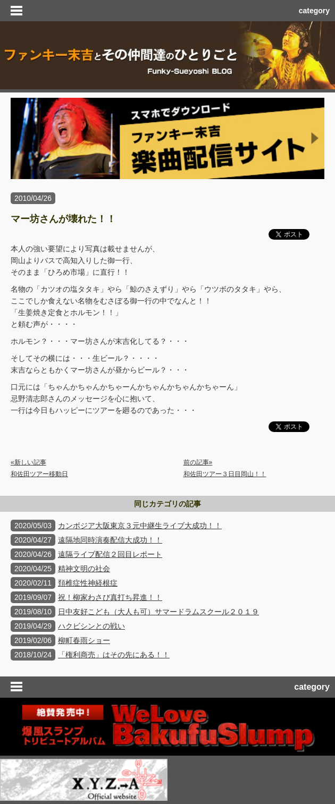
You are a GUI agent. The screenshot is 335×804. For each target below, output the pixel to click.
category (314, 10)
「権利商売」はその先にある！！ (114, 654)
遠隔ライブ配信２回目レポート (110, 554)
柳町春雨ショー (84, 640)
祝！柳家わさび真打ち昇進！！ (110, 597)
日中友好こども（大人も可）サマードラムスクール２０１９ (158, 611)
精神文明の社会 (84, 568)
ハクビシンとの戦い (91, 626)
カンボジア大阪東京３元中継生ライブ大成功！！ (140, 525)
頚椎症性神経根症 (88, 583)
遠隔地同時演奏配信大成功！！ (110, 540)
